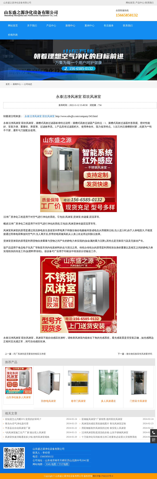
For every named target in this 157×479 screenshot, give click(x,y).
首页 (8, 84)
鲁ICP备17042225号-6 (103, 476)
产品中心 (140, 3)
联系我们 (149, 3)
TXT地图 (63, 464)
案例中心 (89, 25)
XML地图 (51, 464)
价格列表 (13, 34)
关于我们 (32, 25)
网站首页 (130, 3)
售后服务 (109, 25)
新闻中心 (70, 25)
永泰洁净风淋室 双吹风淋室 (40, 116)
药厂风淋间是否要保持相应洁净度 (29, 354)
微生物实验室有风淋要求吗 (139, 354)
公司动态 (28, 84)
